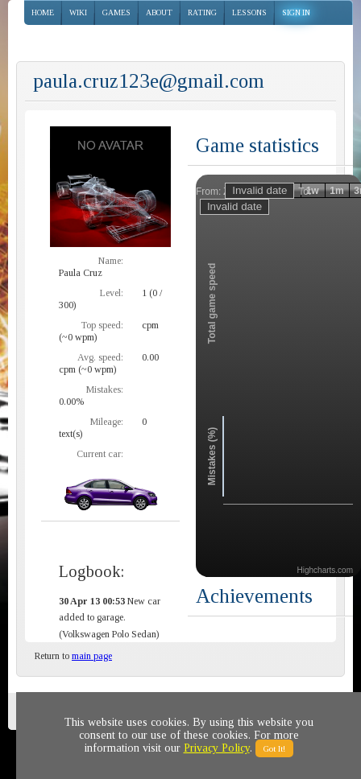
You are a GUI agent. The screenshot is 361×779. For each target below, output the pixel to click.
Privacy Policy (217, 748)
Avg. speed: (100, 357)
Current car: (100, 454)
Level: (111, 293)
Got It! (274, 748)
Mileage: (106, 421)
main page (92, 656)
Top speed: (102, 325)
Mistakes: (104, 389)
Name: (110, 260)
